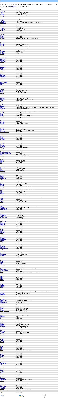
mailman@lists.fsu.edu (18, 7)
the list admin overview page (13, 6)
